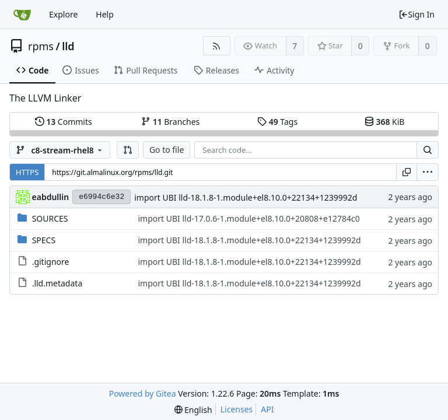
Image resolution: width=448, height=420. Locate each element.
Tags (277, 121)
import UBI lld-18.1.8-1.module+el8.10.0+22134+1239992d (245, 197)
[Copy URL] (406, 172)
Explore (63, 14)
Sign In (416, 14)
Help (105, 14)
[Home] (22, 14)
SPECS (43, 240)
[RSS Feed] (216, 45)
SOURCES (50, 218)
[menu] (427, 172)
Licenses (236, 409)
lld (68, 46)
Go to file (166, 149)
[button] (128, 150)
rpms (41, 46)
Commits (63, 121)
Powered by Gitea (142, 393)
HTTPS (27, 172)
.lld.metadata (57, 283)
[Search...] (427, 150)
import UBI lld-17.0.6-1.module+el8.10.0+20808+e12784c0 (248, 218)
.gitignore (50, 261)
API (267, 409)
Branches (170, 121)
